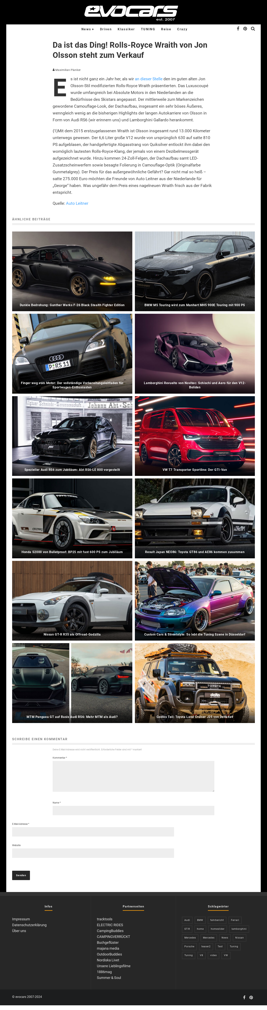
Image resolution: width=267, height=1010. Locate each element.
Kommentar (60, 757)
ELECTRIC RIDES (110, 930)
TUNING (148, 29)
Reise (166, 29)
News (86, 29)
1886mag (104, 976)
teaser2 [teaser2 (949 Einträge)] (206, 951)
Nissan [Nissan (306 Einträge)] (239, 942)
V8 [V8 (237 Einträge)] (201, 960)
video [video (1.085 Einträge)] (213, 960)
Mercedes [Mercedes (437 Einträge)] (190, 942)
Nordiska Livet (108, 965)
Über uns (19, 935)
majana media (108, 953)
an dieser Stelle (148, 79)
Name (57, 807)
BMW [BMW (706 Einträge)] (200, 924)
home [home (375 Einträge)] (200, 933)
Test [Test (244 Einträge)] (220, 951)
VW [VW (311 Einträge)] (226, 960)
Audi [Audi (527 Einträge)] (187, 924)
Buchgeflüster (108, 947)
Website (16, 850)
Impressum (21, 924)
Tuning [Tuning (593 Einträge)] (188, 960)
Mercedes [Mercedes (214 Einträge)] (209, 942)
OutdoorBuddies (109, 959)
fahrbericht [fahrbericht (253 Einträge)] (217, 924)
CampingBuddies (110, 935)
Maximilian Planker (67, 70)
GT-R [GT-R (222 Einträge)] (187, 933)
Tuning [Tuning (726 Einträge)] (234, 951)
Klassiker (126, 29)
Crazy (182, 29)
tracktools (104, 924)
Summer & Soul (109, 982)
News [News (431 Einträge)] (225, 942)
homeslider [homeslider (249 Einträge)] (218, 933)
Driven (106, 29)
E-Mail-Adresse (20, 828)
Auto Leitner (77, 203)
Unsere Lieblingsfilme (114, 971)
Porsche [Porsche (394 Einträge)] (189, 951)
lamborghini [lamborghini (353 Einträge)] (239, 933)
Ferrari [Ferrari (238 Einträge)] (235, 924)
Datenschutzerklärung (29, 930)
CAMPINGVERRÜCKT (113, 941)
